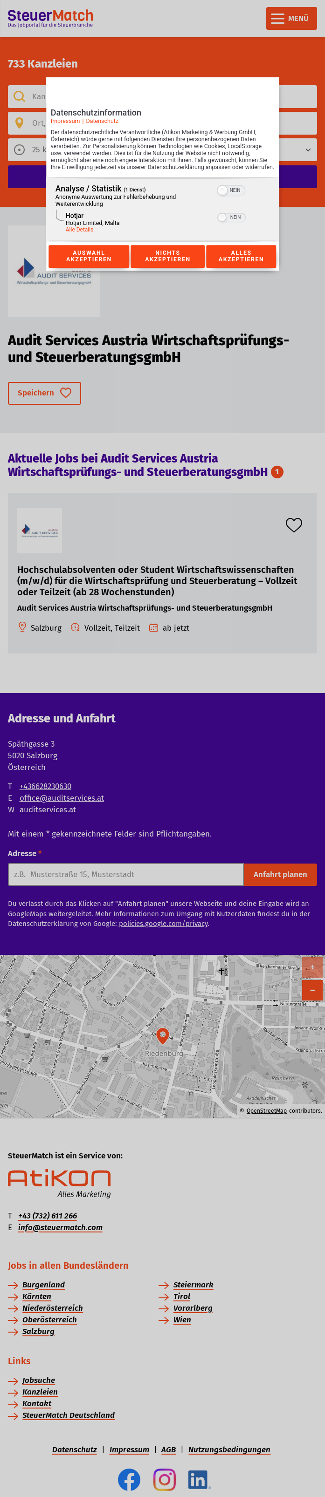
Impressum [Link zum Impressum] (65, 123)
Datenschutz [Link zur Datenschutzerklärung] (102, 123)
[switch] (231, 199)
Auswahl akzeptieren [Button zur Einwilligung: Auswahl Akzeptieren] (89, 266)
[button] (223, 200)
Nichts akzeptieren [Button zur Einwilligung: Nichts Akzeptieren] (168, 266)
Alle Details (80, 240)
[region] (163, 220)
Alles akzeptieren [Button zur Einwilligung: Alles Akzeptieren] (241, 266)
